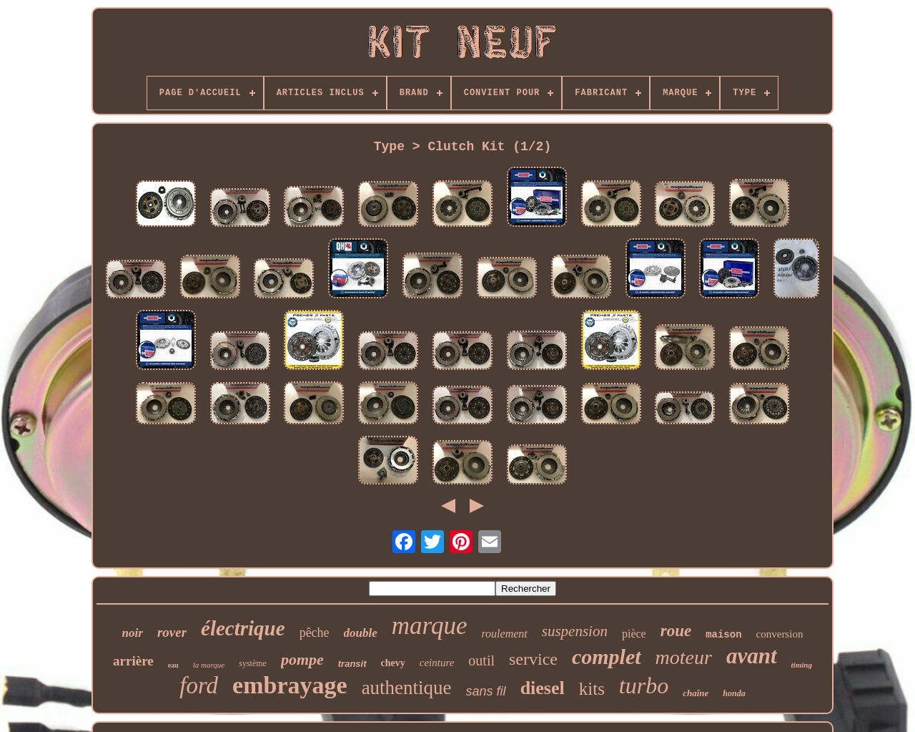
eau (173, 665)
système (253, 663)
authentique (407, 687)
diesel (542, 688)
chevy (393, 663)
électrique (243, 628)
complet (606, 656)
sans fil (486, 691)
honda (734, 693)
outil (481, 660)
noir (132, 633)
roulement (504, 634)
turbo (643, 685)
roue (676, 631)
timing (801, 664)
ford (198, 685)
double (360, 633)
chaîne (695, 693)
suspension (575, 631)
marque (430, 626)
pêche (315, 632)
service (533, 659)
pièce (634, 634)
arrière (133, 660)
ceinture (437, 662)
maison (723, 634)
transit (352, 663)
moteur (684, 657)
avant (751, 655)
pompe (302, 659)
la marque (209, 664)
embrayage (289, 685)
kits (592, 688)
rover (172, 632)
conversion (779, 634)
